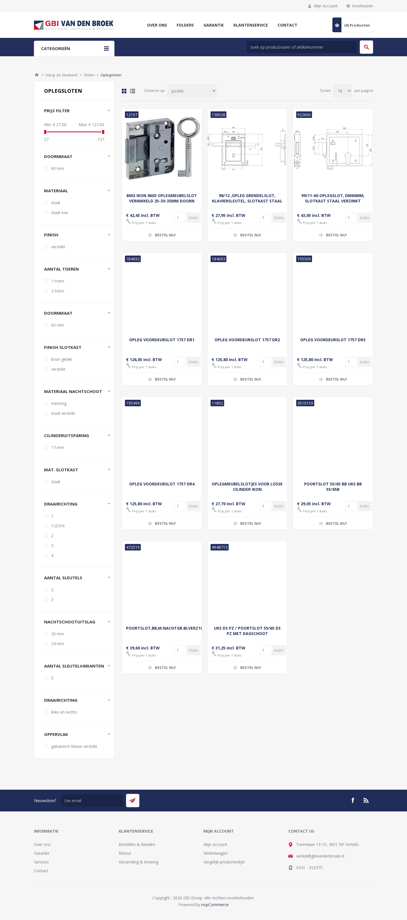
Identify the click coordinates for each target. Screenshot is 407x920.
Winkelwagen (216, 853)
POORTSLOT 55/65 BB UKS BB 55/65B (333, 486)
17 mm (57, 447)
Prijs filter (57, 110)
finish (51, 234)
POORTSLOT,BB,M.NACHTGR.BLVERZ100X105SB (162, 628)
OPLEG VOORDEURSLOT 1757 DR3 (332, 339)
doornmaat (58, 156)
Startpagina (37, 74)
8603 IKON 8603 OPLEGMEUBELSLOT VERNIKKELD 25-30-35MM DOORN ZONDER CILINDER (161, 201)
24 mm (57, 643)
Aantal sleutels (63, 577)
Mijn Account (326, 5)
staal (55, 202)
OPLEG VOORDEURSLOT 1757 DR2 (247, 339)
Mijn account (215, 844)
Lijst (132, 91)
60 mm (57, 168)
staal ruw (59, 212)
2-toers (57, 290)
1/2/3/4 (57, 525)
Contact (41, 870)
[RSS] (366, 800)
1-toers (57, 281)
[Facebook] (352, 800)
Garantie (41, 853)
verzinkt (58, 246)
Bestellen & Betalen (137, 844)
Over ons (42, 844)
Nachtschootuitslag (69, 622)
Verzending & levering (138, 862)
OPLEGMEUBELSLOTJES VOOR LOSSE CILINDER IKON (247, 486)
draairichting (60, 700)
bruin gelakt (61, 359)
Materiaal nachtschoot (73, 391)
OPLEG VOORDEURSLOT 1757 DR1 (161, 339)
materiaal (56, 190)
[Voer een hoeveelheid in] (179, 218)
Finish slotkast (62, 347)
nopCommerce (215, 904)
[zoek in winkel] (302, 47)
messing (58, 403)
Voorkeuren (362, 5)
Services (41, 862)
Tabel (124, 91)
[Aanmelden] (92, 800)
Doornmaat (58, 313)
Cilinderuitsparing (66, 435)
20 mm (57, 633)
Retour (125, 853)
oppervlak (56, 734)
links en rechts (64, 712)
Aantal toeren (61, 269)
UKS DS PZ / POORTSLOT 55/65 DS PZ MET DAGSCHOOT (247, 630)
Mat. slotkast (61, 469)
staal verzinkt (63, 413)
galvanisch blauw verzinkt (74, 746)
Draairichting (60, 504)
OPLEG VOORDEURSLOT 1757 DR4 (161, 484)
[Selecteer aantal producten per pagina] (343, 91)
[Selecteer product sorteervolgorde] (192, 91)
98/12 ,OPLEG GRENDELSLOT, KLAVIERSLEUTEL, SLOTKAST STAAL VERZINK (247, 201)
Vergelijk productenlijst (224, 862)
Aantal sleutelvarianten (74, 666)
